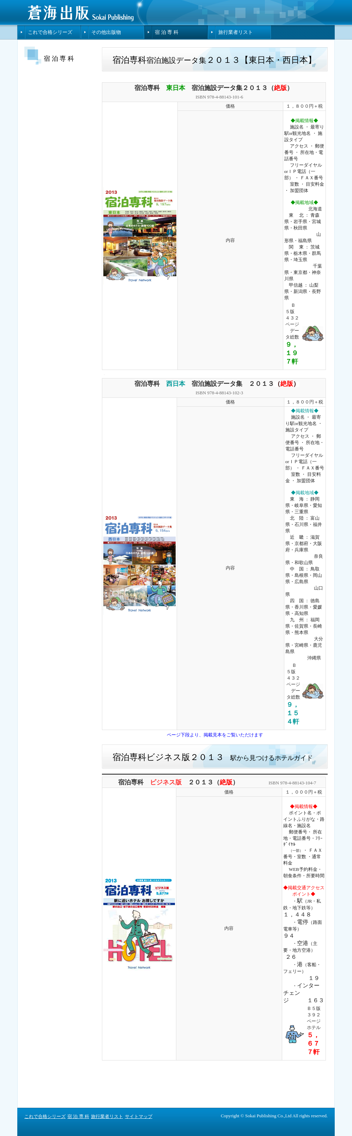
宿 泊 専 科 (166, 32)
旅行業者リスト (235, 32)
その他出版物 (106, 32)
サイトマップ (138, 1116)
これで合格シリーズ (50, 32)
